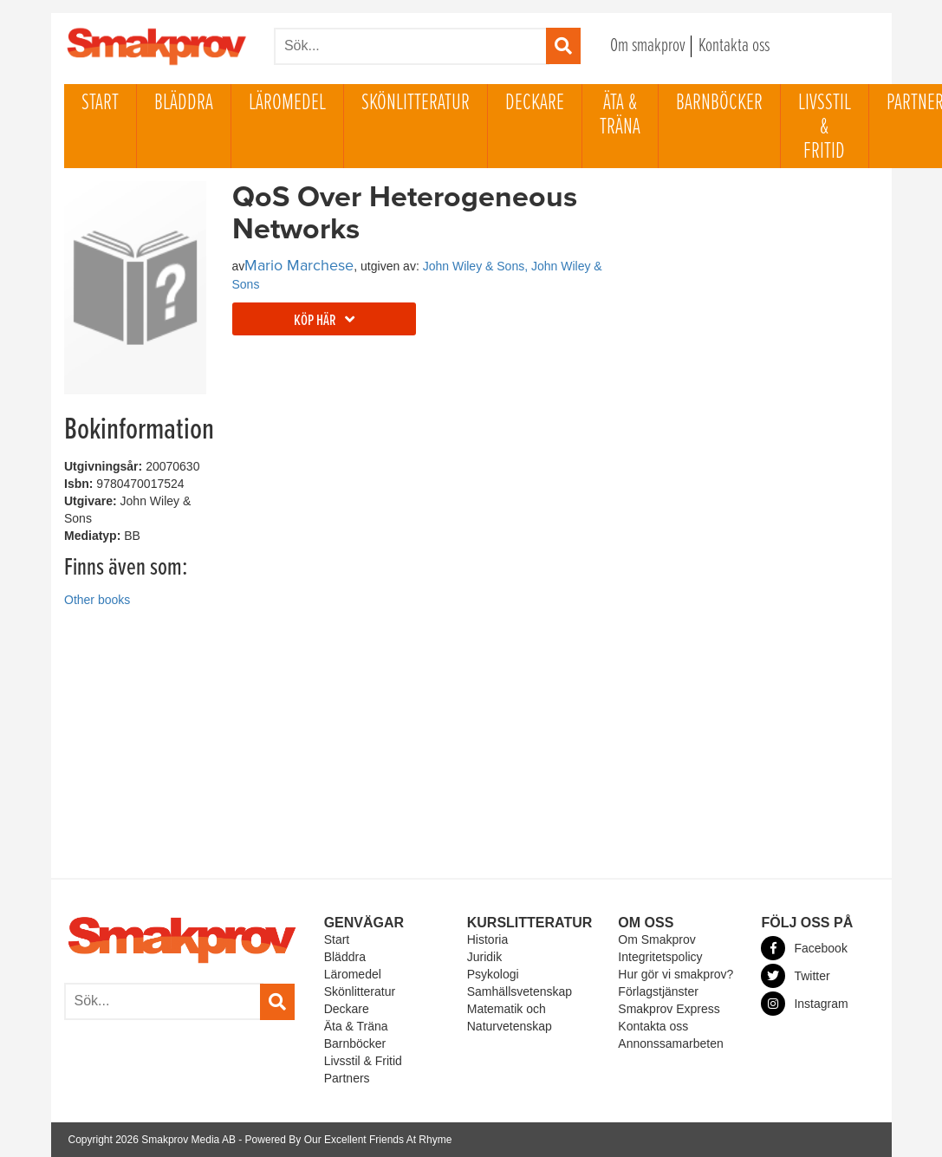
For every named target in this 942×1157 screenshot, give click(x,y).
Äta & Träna (620, 115)
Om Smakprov (656, 939)
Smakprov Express (668, 1009)
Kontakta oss (734, 46)
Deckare (534, 103)
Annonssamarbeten (670, 1043)
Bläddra (183, 103)
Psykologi (493, 974)
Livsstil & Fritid (824, 127)
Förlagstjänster (658, 991)
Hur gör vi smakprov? (675, 974)
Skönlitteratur (415, 103)
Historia (487, 939)
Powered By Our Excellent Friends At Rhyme (348, 1140)
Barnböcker (719, 103)
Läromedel (287, 103)
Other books (97, 600)
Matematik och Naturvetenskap (509, 1017)
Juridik (484, 957)
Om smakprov (647, 46)
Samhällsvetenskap (519, 991)
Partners (347, 1078)
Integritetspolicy (660, 957)
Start (100, 103)
